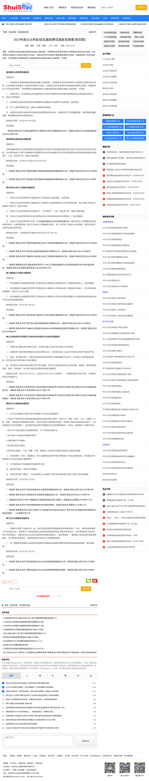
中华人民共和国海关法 (111, 280)
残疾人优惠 (139, 37)
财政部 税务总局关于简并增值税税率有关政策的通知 (31, 505)
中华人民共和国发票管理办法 (114, 462)
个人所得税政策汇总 (113, 127)
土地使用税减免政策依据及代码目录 (120, 547)
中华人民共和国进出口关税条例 (115, 286)
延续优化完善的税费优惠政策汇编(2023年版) (20, 637)
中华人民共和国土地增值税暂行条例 (117, 374)
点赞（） (11, 582)
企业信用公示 (107, 756)
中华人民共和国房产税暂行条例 (115, 327)
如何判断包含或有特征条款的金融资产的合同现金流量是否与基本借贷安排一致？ (35, 707)
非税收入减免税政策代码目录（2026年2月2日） (125, 181)
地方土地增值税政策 (135, 138)
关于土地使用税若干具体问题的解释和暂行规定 (121, 339)
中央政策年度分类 (135, 127)
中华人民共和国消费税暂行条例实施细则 (119, 263)
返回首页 (92, 32)
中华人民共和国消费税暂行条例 (115, 257)
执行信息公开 (95, 756)
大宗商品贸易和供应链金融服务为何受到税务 (96, 24)
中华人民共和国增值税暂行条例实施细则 (119, 234)
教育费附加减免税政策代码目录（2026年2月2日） (126, 175)
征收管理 (106, 445)
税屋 (5, 32)
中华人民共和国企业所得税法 (114, 298)
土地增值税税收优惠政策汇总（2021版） (122, 524)
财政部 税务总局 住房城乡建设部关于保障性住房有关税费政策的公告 (37, 131)
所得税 (105, 292)
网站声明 (22, 763)
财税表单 (115, 18)
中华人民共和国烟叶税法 (112, 398)
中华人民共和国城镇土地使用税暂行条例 (119, 333)
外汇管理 (75, 756)
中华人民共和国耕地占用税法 (114, 415)
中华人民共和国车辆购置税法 (114, 269)
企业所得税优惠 (110, 33)
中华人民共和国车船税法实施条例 (116, 392)
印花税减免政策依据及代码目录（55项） (122, 535)
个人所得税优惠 (110, 37)
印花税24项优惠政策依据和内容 (118, 529)
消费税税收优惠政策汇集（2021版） (120, 500)
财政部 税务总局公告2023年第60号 (78, 490)
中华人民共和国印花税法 (112, 351)
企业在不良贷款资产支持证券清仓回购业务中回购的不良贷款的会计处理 (32, 728)
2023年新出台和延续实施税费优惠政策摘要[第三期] (23, 622)
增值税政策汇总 (113, 121)
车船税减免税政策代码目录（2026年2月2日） (124, 205)
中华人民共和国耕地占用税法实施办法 (118, 421)
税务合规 (60, 18)
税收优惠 (49, 18)
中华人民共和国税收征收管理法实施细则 (119, 456)
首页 (4, 18)
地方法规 (25, 18)
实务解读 (37, 18)
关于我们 (13, 763)
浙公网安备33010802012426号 (14, 777)
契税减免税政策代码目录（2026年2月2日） (123, 187)
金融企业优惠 (109, 46)
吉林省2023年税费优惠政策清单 (15, 645)
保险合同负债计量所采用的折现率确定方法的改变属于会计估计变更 (30, 720)
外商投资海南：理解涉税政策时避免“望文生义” (125, 152)
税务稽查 (72, 18)
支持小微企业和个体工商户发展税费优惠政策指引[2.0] (24, 633)
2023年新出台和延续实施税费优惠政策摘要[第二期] (23, 626)
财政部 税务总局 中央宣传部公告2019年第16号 (30, 398)
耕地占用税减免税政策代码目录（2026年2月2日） (126, 193)
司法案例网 (128, 756)
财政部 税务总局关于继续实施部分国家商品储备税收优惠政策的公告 (38, 171)
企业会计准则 (108, 65)
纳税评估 (84, 18)
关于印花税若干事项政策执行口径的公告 (119, 357)
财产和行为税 (108, 322)
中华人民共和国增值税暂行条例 (115, 228)
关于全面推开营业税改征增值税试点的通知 (120, 251)
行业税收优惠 (138, 46)
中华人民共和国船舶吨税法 (113, 439)
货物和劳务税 (108, 222)
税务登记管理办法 (110, 474)
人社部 (34, 756)
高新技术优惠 (109, 41)
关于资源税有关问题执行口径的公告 (117, 368)
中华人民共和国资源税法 (112, 363)
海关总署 (51, 756)
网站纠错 (39, 763)
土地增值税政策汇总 (113, 138)
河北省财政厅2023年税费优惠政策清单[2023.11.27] (23, 641)
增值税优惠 (124, 33)
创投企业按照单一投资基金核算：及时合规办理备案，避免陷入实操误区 (32, 691)
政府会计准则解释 (110, 100)
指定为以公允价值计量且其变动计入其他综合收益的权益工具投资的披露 (32, 695)
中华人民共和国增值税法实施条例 (116, 245)
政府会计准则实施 (110, 106)
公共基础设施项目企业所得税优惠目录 (53, 221)
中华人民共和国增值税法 (112, 239)
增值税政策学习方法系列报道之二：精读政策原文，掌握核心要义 (30, 712)
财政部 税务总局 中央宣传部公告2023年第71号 (30, 390)
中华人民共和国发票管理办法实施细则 (118, 468)
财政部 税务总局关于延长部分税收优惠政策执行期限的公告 (34, 251)
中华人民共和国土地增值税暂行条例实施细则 (120, 380)
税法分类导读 (113, 133)
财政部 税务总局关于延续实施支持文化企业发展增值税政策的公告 (37, 562)
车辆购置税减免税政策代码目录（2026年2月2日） (126, 199)
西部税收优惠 (125, 37)
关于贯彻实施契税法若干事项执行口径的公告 (120, 409)
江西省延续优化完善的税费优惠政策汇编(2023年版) (23, 630)
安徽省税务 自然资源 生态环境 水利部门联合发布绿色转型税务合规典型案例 (34, 716)
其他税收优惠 (23, 32)
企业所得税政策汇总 (135, 121)
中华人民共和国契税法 (111, 404)
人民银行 (59, 756)
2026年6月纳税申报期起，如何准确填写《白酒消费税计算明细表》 (30, 687)
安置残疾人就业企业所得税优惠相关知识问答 (124, 170)
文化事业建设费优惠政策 (116, 164)
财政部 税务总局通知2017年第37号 (71, 505)
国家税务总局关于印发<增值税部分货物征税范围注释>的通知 (35, 500)
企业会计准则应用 (110, 71)
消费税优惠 (137, 33)
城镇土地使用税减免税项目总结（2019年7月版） (125, 541)
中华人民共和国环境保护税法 (114, 427)
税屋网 (5, 763)
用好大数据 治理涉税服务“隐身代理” (19, 24)
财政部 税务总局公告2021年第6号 (76, 251)
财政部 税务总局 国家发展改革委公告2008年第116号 (29, 268)
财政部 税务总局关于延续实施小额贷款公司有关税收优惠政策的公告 (38, 315)
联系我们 (30, 763)
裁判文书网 (118, 756)
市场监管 (42, 756)
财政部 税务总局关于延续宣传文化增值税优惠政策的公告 (33, 495)
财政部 (12, 756)
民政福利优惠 (123, 41)
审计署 (67, 756)
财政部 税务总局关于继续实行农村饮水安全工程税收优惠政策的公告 (38, 256)
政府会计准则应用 (110, 94)
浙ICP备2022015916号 (35, 777)
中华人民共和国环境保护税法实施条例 (118, 433)
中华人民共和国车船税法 (112, 386)
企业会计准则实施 (110, 82)
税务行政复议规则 (110, 480)
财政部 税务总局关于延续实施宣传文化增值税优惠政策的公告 (35, 490)
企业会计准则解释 (110, 77)
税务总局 (27, 756)
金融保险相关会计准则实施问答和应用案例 (21, 724)
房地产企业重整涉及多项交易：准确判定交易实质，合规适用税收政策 (31, 699)
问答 (105, 18)
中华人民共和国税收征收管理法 (115, 450)
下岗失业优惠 (138, 41)
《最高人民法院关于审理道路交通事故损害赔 (59, 24)
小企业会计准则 (109, 59)
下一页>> (59, 596)
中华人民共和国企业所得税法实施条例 (118, 304)
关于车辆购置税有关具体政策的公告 (117, 275)
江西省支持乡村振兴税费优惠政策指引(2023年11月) (23, 649)
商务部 (19, 756)
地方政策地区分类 (135, 133)
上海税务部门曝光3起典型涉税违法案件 (132, 24)
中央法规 (14, 18)
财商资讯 (127, 18)
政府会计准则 (108, 88)
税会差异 (96, 18)
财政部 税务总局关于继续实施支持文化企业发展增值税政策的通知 (37, 570)
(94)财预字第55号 (23, 513)
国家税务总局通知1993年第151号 (78, 500)
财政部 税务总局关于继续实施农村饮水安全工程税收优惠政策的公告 (38, 243)
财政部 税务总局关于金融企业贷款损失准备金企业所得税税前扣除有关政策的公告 (44, 328)
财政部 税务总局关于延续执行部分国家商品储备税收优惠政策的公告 (38, 179)
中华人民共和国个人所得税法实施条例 (118, 316)
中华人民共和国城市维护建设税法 (116, 345)
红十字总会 (84, 756)
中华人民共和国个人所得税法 (114, 310)
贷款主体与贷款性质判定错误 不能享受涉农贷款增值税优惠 (27, 683)
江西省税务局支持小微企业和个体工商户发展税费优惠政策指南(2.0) (30, 618)
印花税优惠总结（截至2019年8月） (120, 512)
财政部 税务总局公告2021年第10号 (74, 495)
